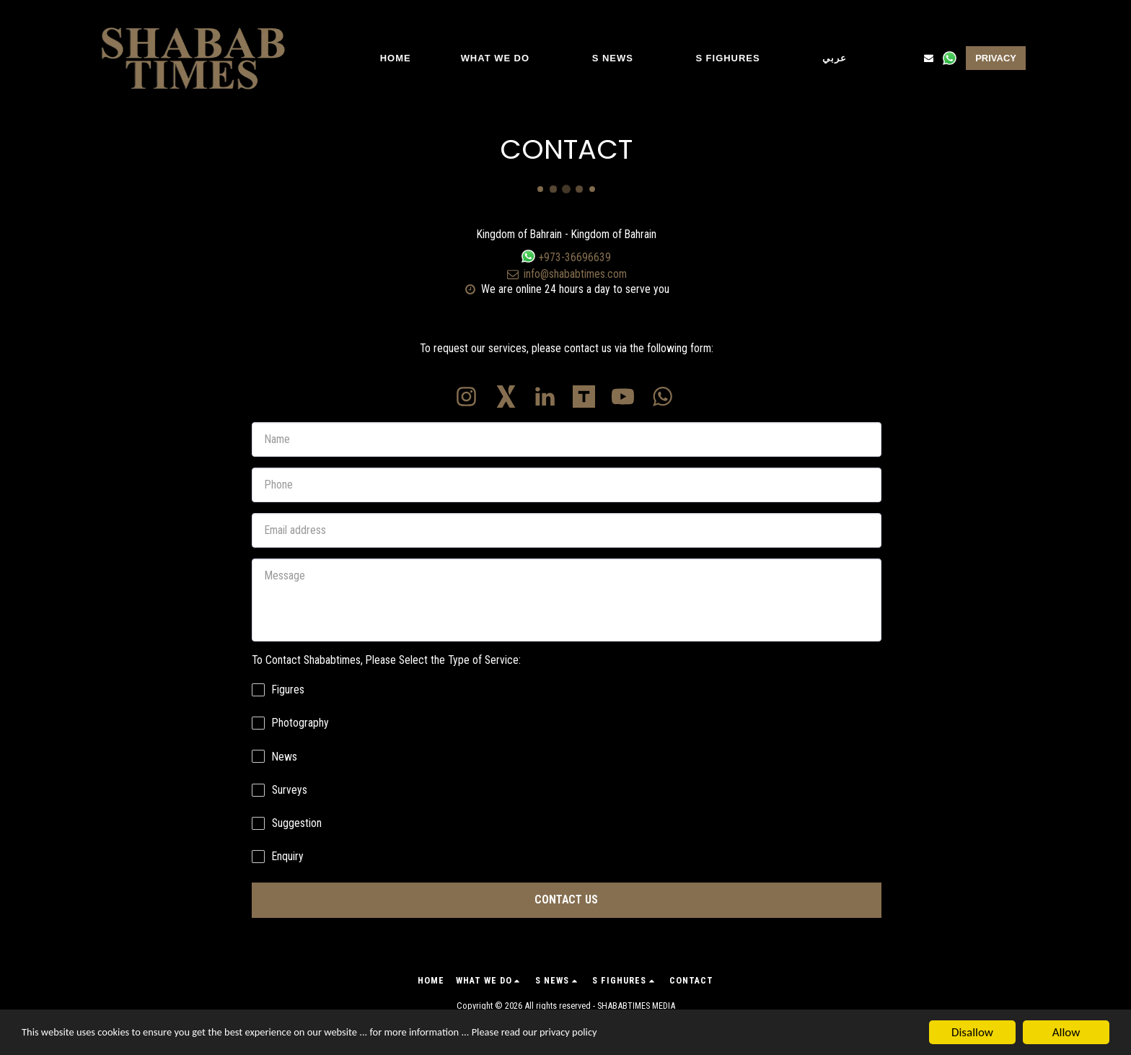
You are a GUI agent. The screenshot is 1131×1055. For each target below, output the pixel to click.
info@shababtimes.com (566, 274)
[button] (501, 58)
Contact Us (566, 899)
